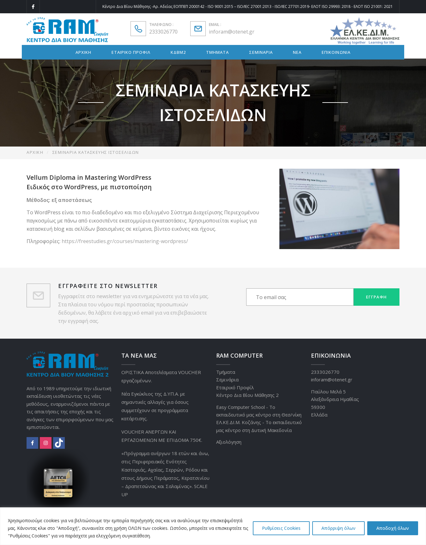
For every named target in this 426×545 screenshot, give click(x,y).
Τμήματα (225, 372)
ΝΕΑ (297, 52)
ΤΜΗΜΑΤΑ (217, 52)
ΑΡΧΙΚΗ (83, 52)
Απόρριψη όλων (338, 528)
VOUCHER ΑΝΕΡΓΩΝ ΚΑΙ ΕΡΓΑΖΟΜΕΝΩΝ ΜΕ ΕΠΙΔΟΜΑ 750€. (161, 436)
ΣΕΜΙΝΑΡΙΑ (261, 52)
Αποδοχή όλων (392, 528)
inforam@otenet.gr (231, 31)
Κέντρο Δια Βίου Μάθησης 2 (247, 395)
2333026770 (163, 31)
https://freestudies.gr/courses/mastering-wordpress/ (125, 241)
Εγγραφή (376, 297)
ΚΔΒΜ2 (178, 52)
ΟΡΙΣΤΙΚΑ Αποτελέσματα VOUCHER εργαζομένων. (161, 376)
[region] (213, 526)
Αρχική (35, 152)
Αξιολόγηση (228, 442)
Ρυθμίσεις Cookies (281, 528)
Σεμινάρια (227, 379)
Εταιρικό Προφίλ (235, 387)
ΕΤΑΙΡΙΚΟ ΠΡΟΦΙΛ (131, 52)
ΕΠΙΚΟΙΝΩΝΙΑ (336, 52)
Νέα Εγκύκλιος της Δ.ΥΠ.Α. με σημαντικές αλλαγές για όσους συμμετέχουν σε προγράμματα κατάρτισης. (155, 406)
